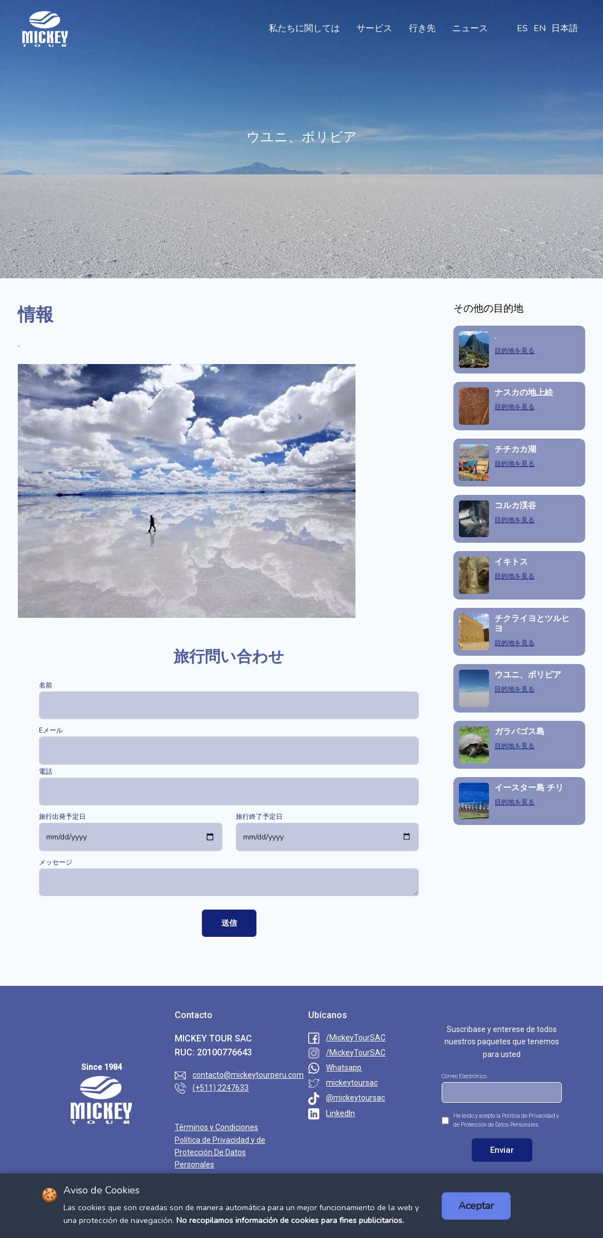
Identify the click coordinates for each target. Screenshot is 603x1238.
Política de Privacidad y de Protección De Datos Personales (220, 1153)
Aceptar (476, 1205)
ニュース (470, 28)
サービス (374, 28)
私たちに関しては (304, 28)
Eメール (51, 730)
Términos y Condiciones (216, 1127)
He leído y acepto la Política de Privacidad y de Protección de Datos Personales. (506, 1120)
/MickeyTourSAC (355, 1037)
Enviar (502, 1150)
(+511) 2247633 (220, 1087)
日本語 (564, 28)
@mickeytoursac (355, 1097)
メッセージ (55, 862)
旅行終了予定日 (259, 816)
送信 (229, 922)
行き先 (422, 28)
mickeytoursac (352, 1082)
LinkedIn (340, 1113)
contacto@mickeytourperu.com (248, 1074)
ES (522, 28)
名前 (45, 685)
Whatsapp (344, 1067)
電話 (45, 771)
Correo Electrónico (464, 1076)
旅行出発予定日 (62, 816)
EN (539, 28)
